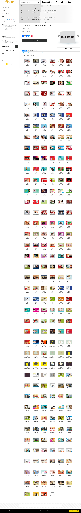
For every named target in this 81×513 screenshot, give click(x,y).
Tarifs (3, 53)
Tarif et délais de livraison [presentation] (32, 50)
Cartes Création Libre (36, 10)
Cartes (28, 5)
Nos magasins (4, 55)
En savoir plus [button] (58, 510)
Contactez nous (58, 505)
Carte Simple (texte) (35, 8)
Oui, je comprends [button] (74, 510)
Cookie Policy (48, 505)
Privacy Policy (43, 505)
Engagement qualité (5, 58)
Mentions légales (52, 505)
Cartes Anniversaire (35, 15)
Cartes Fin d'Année (35, 12)
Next (78, 36)
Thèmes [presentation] (24, 50)
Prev (59, 36)
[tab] (24, 50)
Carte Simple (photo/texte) (37, 5)
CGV (40, 505)
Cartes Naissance (35, 17)
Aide (37, 505)
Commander (34, 40)
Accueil (22, 5)
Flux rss (22, 505)
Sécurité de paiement (5, 60)
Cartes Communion (35, 19)
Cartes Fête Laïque (35, 22)
